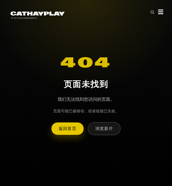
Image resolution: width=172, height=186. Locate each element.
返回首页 (67, 128)
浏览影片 (104, 128)
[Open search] (152, 12)
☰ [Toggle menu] (160, 12)
